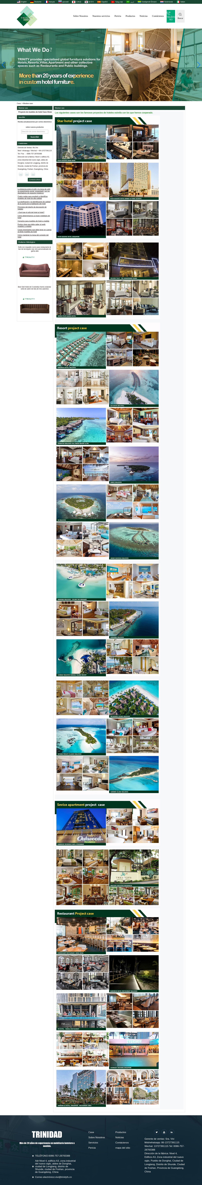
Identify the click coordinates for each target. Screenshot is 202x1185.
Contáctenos (158, 16)
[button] (98, 98)
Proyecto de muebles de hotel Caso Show (35, 112)
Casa (19, 103)
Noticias (144, 16)
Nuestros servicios (101, 16)
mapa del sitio (122, 1147)
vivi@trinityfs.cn (63, 1177)
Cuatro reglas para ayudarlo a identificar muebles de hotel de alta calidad (33, 198)
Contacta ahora (34, 180)
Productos (130, 16)
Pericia (117, 16)
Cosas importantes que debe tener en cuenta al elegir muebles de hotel (34, 232)
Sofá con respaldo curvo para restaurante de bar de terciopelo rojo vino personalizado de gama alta (34, 251)
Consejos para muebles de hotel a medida (33, 222)
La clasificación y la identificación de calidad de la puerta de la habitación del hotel (34, 204)
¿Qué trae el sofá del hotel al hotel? (31, 213)
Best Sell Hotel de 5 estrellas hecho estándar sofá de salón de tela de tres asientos (34, 290)
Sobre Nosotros (80, 16)
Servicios (93, 1142)
